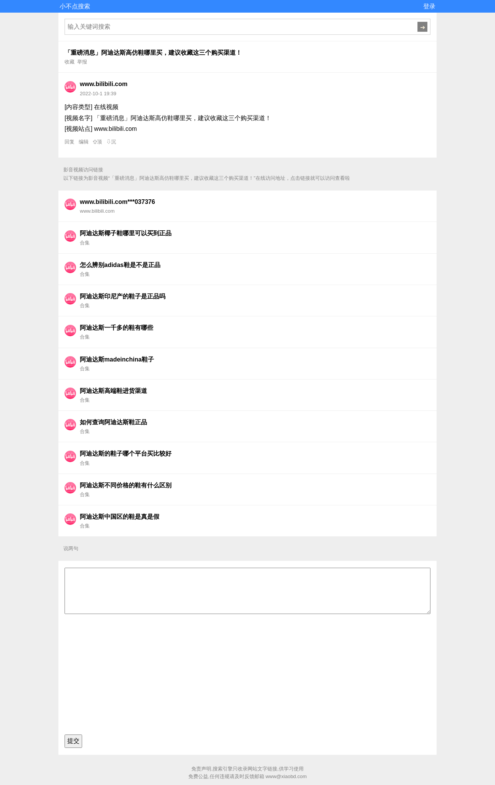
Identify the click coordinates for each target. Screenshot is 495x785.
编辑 (84, 142)
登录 (429, 6)
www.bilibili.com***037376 (117, 202)
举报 (82, 62)
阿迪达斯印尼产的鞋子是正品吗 (122, 296)
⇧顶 (97, 142)
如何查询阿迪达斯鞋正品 (113, 422)
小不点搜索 (75, 6)
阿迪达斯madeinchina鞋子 (117, 359)
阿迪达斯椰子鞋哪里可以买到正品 (125, 233)
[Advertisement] (247, 676)
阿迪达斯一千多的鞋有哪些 (116, 327)
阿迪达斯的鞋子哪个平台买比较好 (125, 453)
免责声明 (201, 769)
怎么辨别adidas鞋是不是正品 (120, 265)
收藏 (69, 62)
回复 (69, 142)
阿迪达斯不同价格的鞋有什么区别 (125, 485)
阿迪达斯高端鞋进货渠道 (113, 391)
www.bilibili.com (104, 84)
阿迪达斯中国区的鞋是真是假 (119, 516)
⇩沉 (111, 142)
